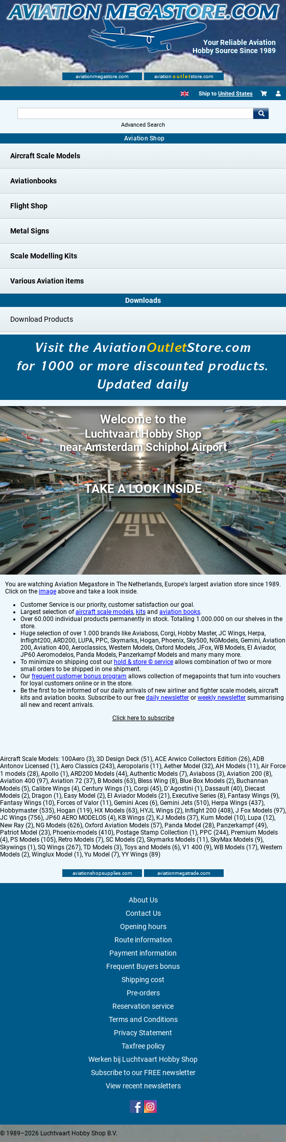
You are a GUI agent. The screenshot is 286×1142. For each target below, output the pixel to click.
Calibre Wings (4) (55, 788)
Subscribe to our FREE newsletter (143, 1072)
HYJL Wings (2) (161, 810)
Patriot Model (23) (25, 832)
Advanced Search (143, 125)
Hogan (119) (74, 810)
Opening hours (143, 926)
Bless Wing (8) (157, 780)
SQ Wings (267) (59, 847)
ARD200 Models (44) (98, 773)
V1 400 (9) (196, 847)
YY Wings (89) (141, 854)
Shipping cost (143, 980)
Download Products (41, 319)
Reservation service (143, 1006)
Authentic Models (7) (158, 773)
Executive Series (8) (198, 795)
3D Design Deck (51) (124, 759)
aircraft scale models (104, 611)
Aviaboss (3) (206, 773)
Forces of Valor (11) (84, 802)
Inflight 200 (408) (209, 810)
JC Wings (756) (21, 817)
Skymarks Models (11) (177, 839)
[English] (184, 93)
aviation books (179, 611)
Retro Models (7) (80, 839)
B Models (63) (116, 780)
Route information (143, 940)
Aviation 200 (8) (249, 773)
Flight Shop (28, 206)
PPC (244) (214, 832)
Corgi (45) (147, 788)
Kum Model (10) (223, 817)
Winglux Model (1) (57, 854)
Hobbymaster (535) (27, 810)
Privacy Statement (143, 1033)
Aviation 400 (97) (24, 780)
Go (261, 113)
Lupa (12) (261, 817)
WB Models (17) (235, 847)
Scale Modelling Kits (43, 256)
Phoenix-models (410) (83, 832)
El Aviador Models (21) (138, 795)
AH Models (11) (237, 766)
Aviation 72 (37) (73, 780)
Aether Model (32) (188, 766)
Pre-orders (143, 993)
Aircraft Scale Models (45, 156)
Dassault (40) (223, 788)
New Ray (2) (16, 825)
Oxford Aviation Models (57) (123, 825)
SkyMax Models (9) (236, 839)
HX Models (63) (115, 810)
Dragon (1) (46, 795)
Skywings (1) (17, 847)
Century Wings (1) (106, 788)
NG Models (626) (59, 825)
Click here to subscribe (143, 718)
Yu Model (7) (101, 854)
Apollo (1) (54, 773)
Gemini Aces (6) (135, 802)
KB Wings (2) (136, 817)
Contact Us (143, 913)
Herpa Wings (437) (237, 802)
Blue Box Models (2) (207, 780)
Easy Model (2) (84, 795)
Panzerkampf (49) (242, 825)
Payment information (143, 953)
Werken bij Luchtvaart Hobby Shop (143, 1059)
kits (141, 611)
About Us (143, 900)
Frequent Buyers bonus (143, 966)
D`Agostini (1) (183, 788)
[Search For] (135, 113)
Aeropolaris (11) (139, 766)
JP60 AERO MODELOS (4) (80, 817)
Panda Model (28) (189, 825)
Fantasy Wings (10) (27, 802)
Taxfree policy (143, 1046)
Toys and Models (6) (152, 847)
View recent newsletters (143, 1086)
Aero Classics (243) (87, 766)
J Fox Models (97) (260, 810)
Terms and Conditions (143, 1019)
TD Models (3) (102, 847)
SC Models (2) (125, 839)
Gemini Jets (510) (184, 802)
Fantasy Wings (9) (253, 795)
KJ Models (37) (177, 817)
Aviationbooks (33, 181)
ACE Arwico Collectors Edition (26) (202, 759)
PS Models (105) (33, 839)
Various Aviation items (47, 281)
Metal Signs (29, 231)
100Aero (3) (77, 759)
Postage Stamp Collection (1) (156, 832)
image (47, 591)
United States (235, 93)
